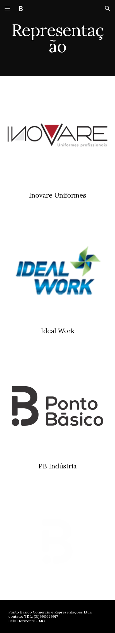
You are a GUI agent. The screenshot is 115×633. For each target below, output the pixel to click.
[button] (7, 8)
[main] (57, 38)
